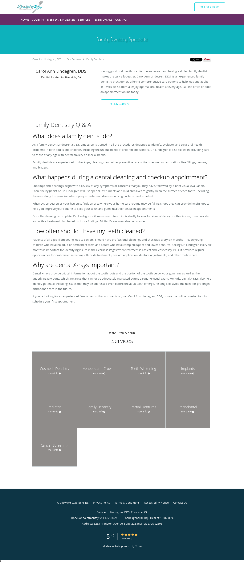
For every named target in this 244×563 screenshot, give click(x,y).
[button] (120, 103)
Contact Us (180, 502)
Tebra (138, 546)
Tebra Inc (83, 502)
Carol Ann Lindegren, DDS (46, 59)
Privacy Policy (101, 502)
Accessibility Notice (156, 502)
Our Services (74, 59)
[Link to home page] (24, 7)
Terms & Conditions (127, 502)
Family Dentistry (95, 59)
